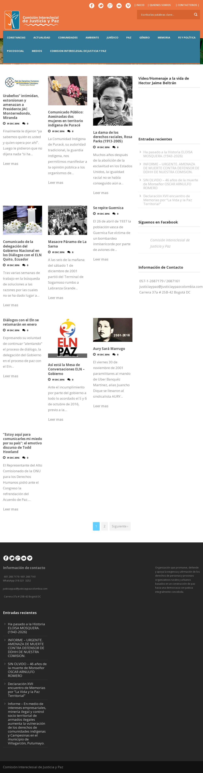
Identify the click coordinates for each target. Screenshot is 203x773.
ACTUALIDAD (41, 37)
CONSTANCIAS (16, 37)
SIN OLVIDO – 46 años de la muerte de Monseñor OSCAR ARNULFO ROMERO (170, 184)
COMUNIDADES (68, 37)
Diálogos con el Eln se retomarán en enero (21, 322)
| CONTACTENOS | (187, 5)
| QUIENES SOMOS (159, 5)
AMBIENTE (92, 37)
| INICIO (139, 5)
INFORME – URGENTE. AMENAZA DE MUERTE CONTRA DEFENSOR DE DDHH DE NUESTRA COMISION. (171, 168)
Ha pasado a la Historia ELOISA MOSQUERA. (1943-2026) (168, 154)
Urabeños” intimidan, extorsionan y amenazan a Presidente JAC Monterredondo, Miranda (21, 106)
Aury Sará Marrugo (109, 348)
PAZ (128, 37)
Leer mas (10, 163)
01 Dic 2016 (13, 123)
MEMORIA (164, 37)
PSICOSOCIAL (15, 51)
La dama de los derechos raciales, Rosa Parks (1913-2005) (112, 136)
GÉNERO (144, 37)
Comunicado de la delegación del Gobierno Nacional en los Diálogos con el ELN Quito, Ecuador (22, 250)
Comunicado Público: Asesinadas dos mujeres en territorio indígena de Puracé (65, 118)
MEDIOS (37, 51)
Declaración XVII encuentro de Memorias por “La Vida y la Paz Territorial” (167, 200)
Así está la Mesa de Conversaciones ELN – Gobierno (66, 369)
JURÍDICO (112, 37)
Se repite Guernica (108, 208)
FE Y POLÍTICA (186, 37)
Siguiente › (120, 526)
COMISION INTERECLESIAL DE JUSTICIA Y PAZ (78, 51)
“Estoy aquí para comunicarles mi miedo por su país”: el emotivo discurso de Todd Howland (22, 443)
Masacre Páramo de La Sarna (67, 243)
